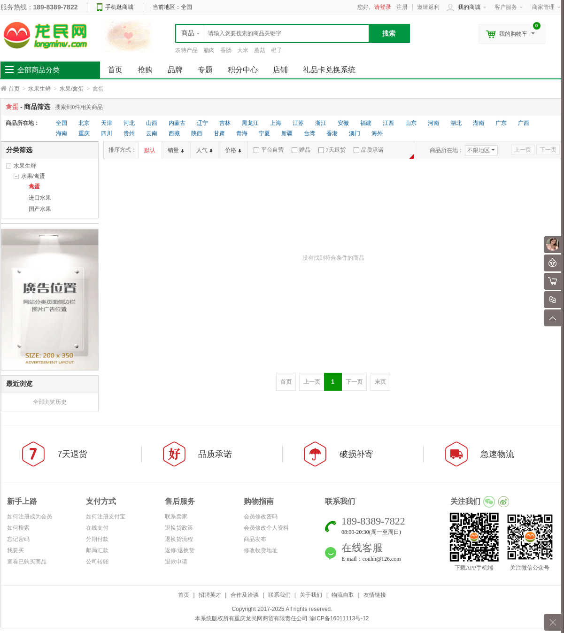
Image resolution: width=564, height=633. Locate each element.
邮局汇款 (97, 550)
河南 (433, 123)
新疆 (287, 133)
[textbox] (272, 33)
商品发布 (255, 539)
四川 (106, 133)
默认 (149, 150)
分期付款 (97, 539)
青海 (241, 133)
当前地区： (172, 7)
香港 (332, 133)
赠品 (301, 150)
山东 (411, 123)
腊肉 (209, 50)
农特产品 (186, 50)
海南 (61, 133)
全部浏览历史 (50, 402)
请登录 (382, 7)
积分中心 (243, 70)
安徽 (343, 123)
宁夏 (264, 133)
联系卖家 (176, 516)
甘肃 (219, 133)
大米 (242, 50)
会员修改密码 (261, 516)
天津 (106, 123)
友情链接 (374, 595)
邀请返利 (428, 7)
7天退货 (332, 150)
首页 (14, 88)
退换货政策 (179, 528)
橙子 (276, 50)
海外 (377, 133)
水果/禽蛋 (72, 88)
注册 (402, 7)
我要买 (15, 550)
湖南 (478, 123)
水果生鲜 (39, 88)
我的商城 (469, 7)
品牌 (175, 70)
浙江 (320, 123)
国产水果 (40, 209)
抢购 (145, 70)
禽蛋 (34, 186)
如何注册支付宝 (105, 516)
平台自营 (269, 150)
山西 (151, 123)
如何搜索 (18, 528)
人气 (204, 150)
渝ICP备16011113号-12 (339, 618)
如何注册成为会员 (29, 516)
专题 (205, 70)
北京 (84, 123)
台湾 (309, 133)
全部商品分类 (38, 70)
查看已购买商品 (26, 561)
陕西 (196, 133)
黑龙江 (250, 123)
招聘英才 (210, 595)
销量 (176, 150)
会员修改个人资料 (266, 528)
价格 (233, 150)
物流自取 (343, 595)
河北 (129, 123)
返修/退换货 (179, 550)
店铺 (280, 70)
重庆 (84, 133)
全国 (61, 123)
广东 (501, 123)
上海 (275, 123)
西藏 (174, 133)
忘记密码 (18, 539)
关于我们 (311, 595)
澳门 (354, 133)
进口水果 (40, 197)
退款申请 (176, 561)
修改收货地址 (261, 550)
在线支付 (97, 528)
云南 (151, 133)
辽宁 (202, 123)
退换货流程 (179, 539)
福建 (365, 123)
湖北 (456, 123)
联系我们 (279, 595)
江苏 (298, 123)
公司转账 (97, 561)
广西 (523, 123)
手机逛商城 (119, 7)
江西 (388, 123)
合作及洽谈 (245, 595)
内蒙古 (177, 123)
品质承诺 (369, 150)
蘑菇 (259, 50)
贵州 (129, 133)
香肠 (226, 50)
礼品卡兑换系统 (329, 70)
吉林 (225, 123)
